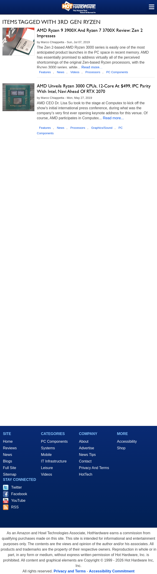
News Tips (87, 455)
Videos (74, 72)
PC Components (117, 72)
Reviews (10, 448)
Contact (85, 461)
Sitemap (9, 474)
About (84, 441)
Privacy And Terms (94, 468)
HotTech (85, 474)
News (60, 72)
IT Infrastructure (54, 461)
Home (8, 441)
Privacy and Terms (70, 571)
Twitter (16, 487)
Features (45, 72)
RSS (15, 507)
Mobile (46, 455)
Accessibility (127, 441)
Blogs (7, 461)
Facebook (19, 494)
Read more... (91, 67)
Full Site (9, 468)
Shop (121, 448)
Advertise (86, 448)
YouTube (18, 500)
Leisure (47, 468)
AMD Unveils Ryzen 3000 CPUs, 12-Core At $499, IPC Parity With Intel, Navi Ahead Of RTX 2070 (94, 88)
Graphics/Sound (101, 127)
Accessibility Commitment (111, 571)
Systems (48, 448)
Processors (92, 72)
